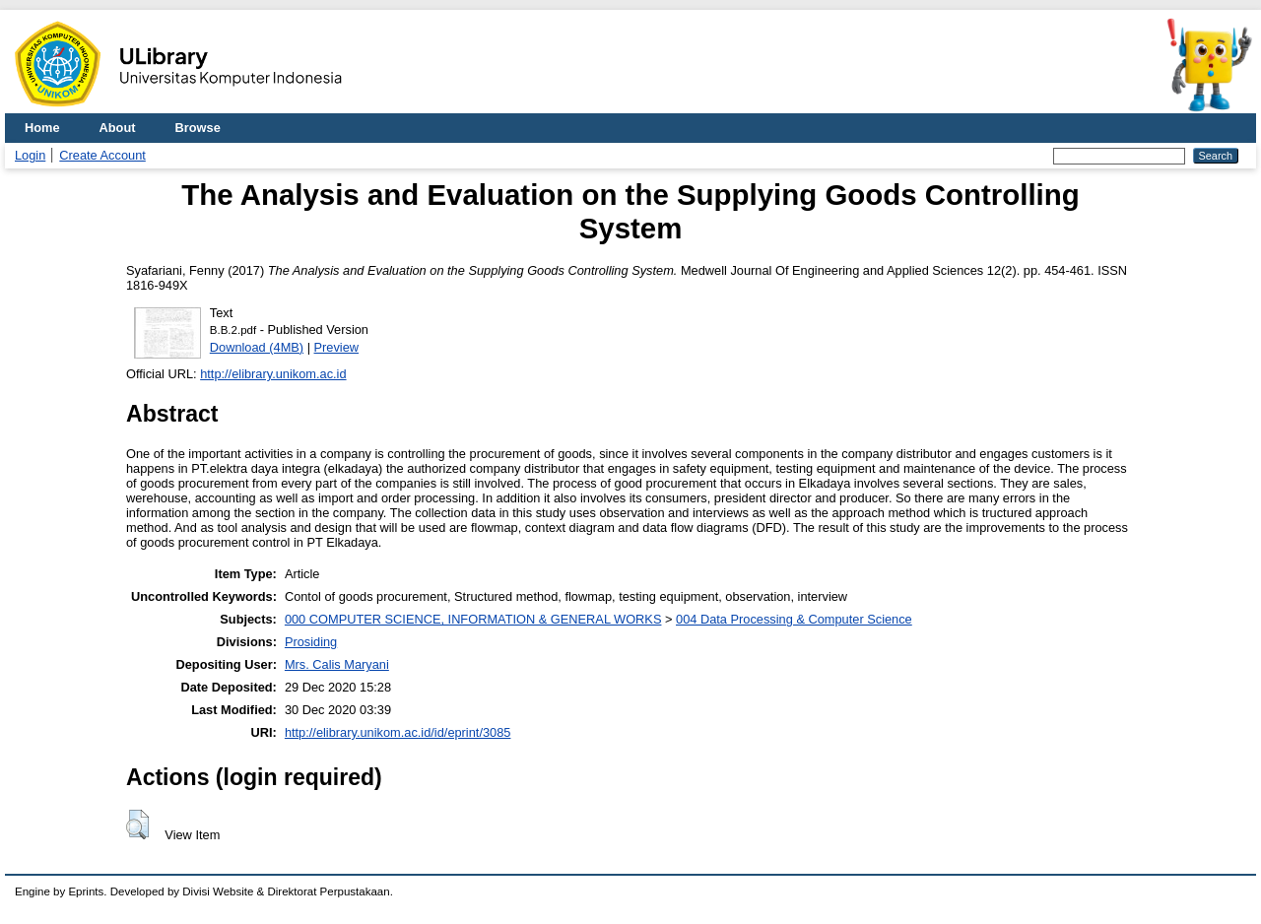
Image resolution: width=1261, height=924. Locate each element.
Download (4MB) (256, 347)
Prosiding (311, 641)
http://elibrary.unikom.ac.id (273, 373)
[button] (137, 824)
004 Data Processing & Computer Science (794, 619)
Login (30, 155)
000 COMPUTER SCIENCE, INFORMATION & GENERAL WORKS (473, 619)
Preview (337, 347)
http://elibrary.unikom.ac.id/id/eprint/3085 (398, 732)
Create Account (102, 155)
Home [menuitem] (42, 127)
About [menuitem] (118, 127)
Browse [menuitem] (198, 127)
